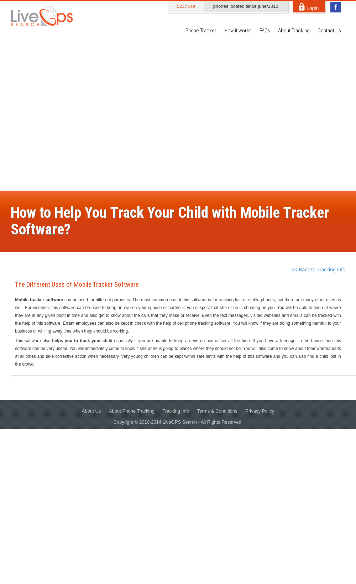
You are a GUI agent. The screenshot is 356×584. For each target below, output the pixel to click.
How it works (238, 30)
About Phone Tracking (132, 411)
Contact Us (329, 30)
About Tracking (294, 30)
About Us (91, 411)
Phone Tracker (200, 30)
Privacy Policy (259, 411)
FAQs (265, 30)
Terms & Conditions (217, 411)
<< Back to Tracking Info (318, 269)
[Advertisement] (73, 114)
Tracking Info (176, 411)
